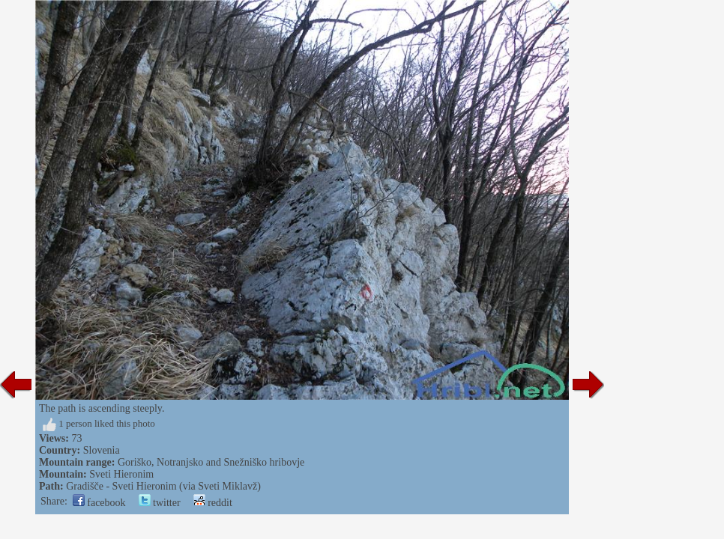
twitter (160, 502)
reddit (212, 502)
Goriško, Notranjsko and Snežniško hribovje (211, 462)
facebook (99, 502)
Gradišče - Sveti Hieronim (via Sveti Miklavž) (163, 486)
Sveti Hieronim (121, 474)
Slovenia (101, 450)
